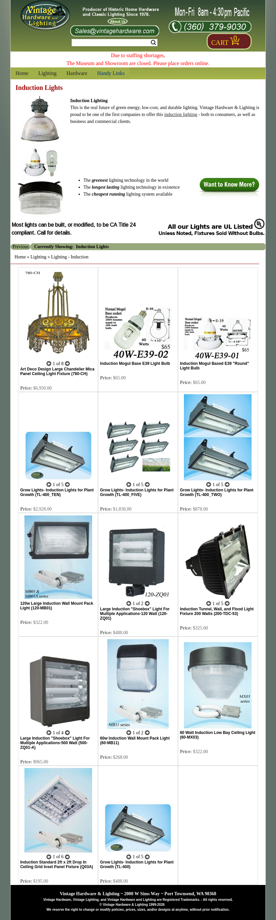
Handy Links (110, 73)
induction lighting (180, 114)
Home (22, 73)
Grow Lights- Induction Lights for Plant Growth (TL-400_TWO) (217, 492)
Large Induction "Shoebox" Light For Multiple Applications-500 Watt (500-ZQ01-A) (55, 743)
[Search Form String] (114, 42)
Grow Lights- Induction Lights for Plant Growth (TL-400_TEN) (57, 492)
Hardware (76, 73)
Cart (219, 42)
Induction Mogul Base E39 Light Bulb (135, 363)
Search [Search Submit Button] (153, 42)
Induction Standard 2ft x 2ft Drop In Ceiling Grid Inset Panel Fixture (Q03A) (56, 864)
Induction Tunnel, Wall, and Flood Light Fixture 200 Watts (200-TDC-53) (217, 611)
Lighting (47, 73)
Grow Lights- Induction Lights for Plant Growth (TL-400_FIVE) (137, 492)
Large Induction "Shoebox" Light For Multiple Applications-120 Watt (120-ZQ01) (135, 614)
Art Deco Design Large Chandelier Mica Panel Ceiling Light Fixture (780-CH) (57, 371)
